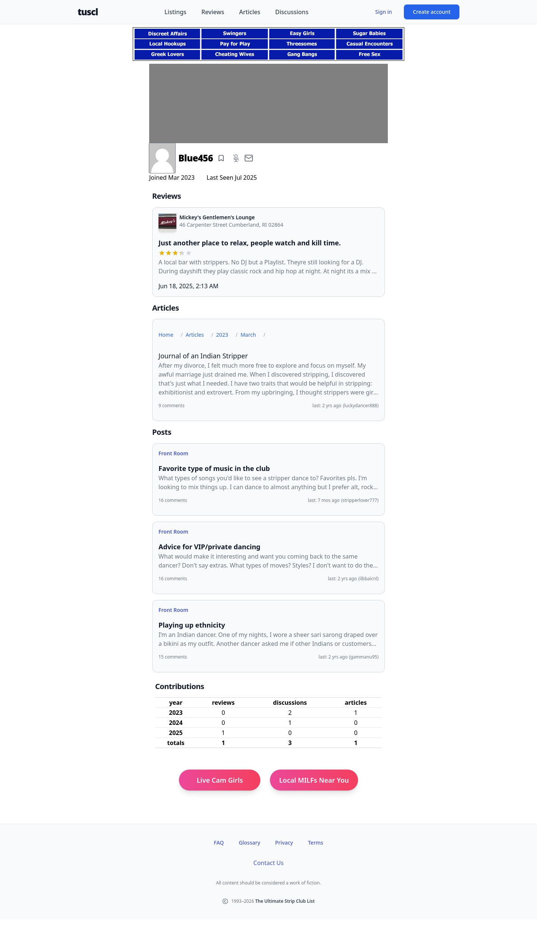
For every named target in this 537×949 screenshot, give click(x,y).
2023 (222, 334)
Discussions (291, 12)
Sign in (383, 11)
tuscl (88, 12)
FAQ (219, 842)
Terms (315, 842)
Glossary (249, 842)
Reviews (212, 12)
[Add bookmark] (221, 158)
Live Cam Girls (219, 780)
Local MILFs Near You (314, 780)
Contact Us (268, 863)
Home (165, 334)
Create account (431, 11)
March (248, 334)
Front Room (173, 453)
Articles (249, 12)
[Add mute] (236, 158)
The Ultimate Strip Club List (285, 901)
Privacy (284, 842)
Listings (175, 12)
